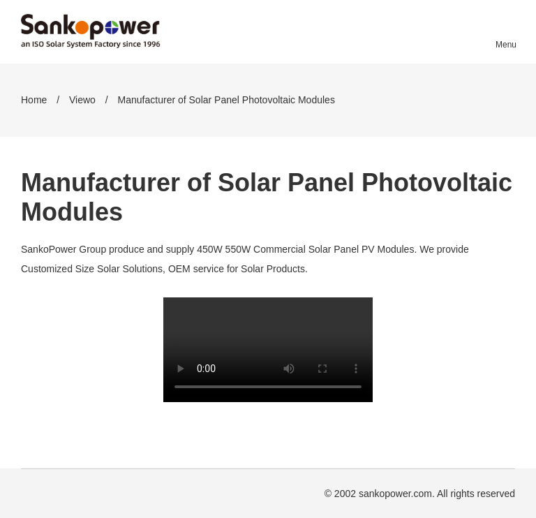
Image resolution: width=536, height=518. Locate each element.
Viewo (82, 99)
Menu (505, 45)
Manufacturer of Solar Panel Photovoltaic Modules (226, 99)
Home (34, 99)
